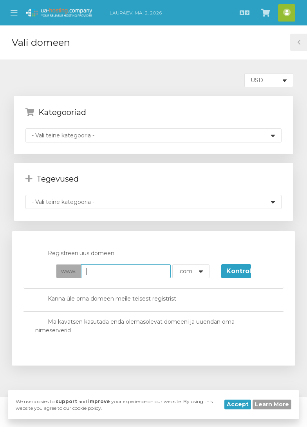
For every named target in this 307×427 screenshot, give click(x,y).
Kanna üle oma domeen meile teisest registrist (105, 299)
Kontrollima (238, 271)
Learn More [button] (272, 404)
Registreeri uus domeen (74, 254)
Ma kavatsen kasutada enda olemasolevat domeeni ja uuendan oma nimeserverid (135, 326)
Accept (238, 404)
